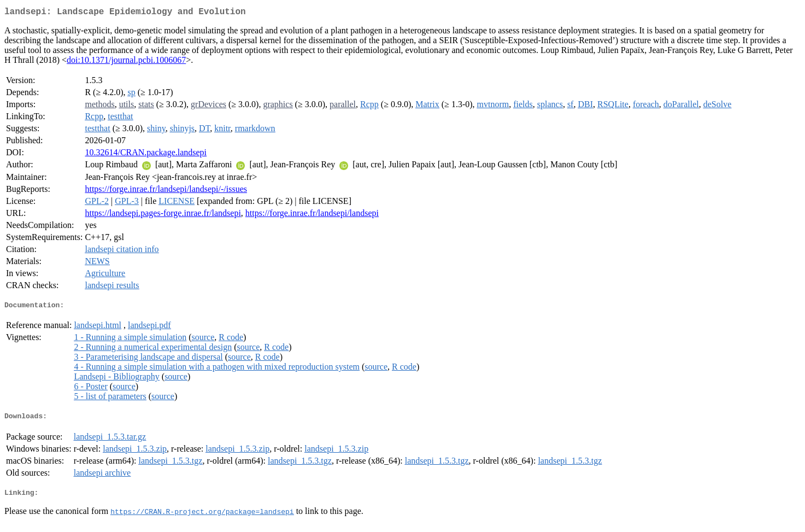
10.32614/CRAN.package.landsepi (146, 154)
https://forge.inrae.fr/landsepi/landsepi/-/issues (166, 191)
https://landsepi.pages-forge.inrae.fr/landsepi (162, 215)
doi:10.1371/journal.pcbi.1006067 (126, 62)
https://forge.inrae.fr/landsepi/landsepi (312, 215)
